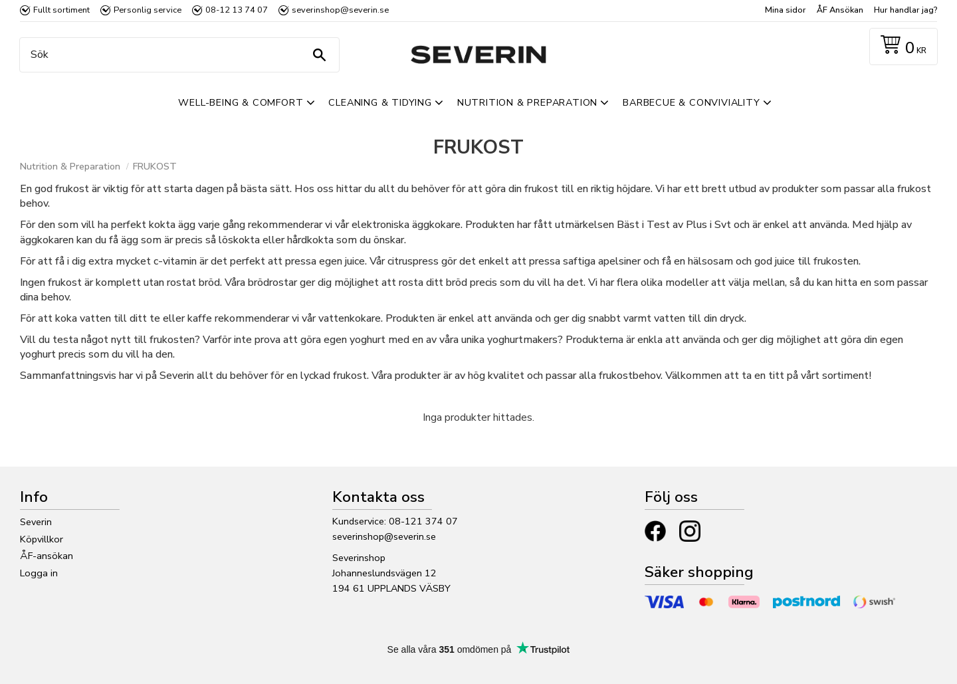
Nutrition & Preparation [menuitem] (527, 102)
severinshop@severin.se (384, 536)
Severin (36, 521)
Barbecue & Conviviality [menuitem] (691, 102)
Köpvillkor (41, 539)
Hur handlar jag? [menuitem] (905, 10)
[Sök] (319, 55)
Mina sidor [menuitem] (785, 10)
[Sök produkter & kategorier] (176, 55)
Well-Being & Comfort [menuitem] (240, 102)
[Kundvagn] (900, 47)
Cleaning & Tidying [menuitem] (379, 102)
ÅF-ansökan (46, 555)
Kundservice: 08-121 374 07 (395, 521)
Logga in (39, 573)
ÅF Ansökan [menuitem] (840, 10)
